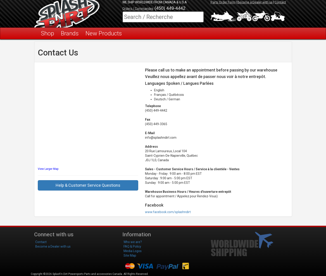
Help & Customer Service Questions (88, 185)
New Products (104, 33)
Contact (280, 2)
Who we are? (133, 242)
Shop (47, 33)
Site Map (130, 255)
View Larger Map (48, 168)
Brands (70, 33)
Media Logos (133, 251)
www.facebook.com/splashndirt (168, 212)
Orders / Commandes (137, 8)
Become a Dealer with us (255, 2)
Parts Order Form (223, 2)
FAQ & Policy (132, 246)
